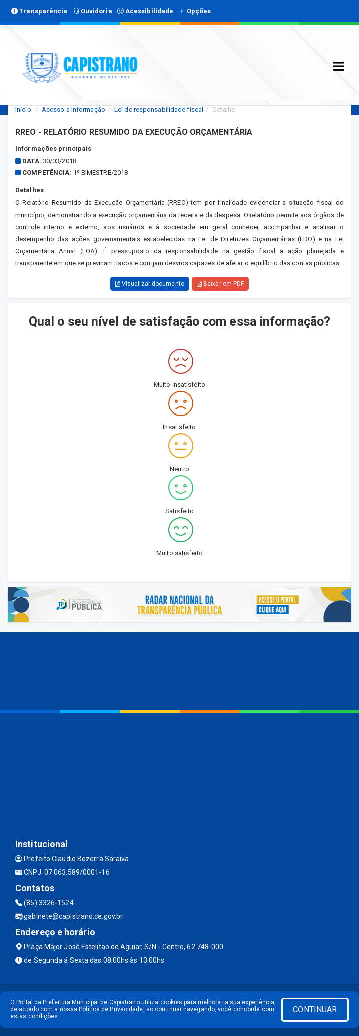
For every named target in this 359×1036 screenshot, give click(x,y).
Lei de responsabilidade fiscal (158, 109)
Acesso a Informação (73, 109)
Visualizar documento (149, 283)
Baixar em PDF (220, 283)
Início (23, 109)
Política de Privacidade (111, 1009)
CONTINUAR (315, 1009)
